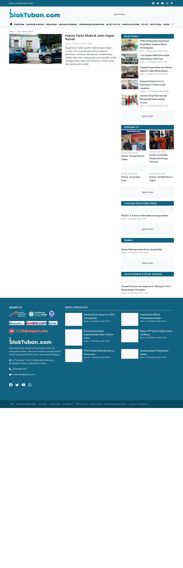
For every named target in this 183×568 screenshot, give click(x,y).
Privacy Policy (96, 404)
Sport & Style (113, 24)
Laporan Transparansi (139, 404)
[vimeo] (171, 3)
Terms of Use (81, 404)
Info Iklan (43, 404)
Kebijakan (51, 24)
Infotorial (156, 24)
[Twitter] (17, 384)
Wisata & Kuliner (131, 24)
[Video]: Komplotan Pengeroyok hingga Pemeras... (158, 158)
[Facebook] (11, 384)
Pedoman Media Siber (26, 404)
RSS (12, 404)
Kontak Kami (55, 404)
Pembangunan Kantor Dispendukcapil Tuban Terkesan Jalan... (99, 334)
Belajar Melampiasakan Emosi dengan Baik (141, 249)
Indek (166, 24)
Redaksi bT (68, 404)
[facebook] (153, 3)
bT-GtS (145, 24)
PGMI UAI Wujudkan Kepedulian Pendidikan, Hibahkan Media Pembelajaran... (154, 44)
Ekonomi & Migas (35, 24)
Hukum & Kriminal (68, 24)
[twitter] (158, 3)
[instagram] (167, 3)
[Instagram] (30, 384)
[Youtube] (24, 384)
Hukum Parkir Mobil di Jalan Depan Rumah (89, 37)
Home (11, 31)
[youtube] (162, 3)
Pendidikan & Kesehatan (91, 24)
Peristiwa (19, 24)
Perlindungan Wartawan (115, 404)
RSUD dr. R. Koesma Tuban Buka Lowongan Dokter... (145, 215)
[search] (172, 24)
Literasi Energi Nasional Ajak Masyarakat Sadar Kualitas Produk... (153, 99)
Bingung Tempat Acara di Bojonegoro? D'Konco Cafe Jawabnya (153, 84)
